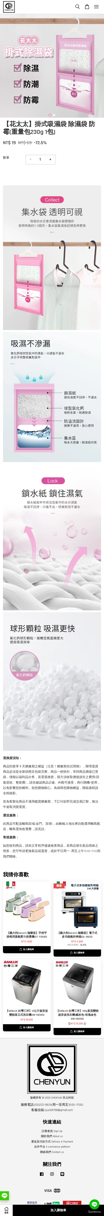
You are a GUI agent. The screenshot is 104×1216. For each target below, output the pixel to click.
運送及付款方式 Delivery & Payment (52, 1141)
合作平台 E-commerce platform (52, 1147)
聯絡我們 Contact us (52, 1152)
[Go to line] (94, 1204)
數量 (6, 158)
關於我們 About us (52, 1136)
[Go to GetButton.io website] (94, 1212)
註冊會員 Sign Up (52, 1131)
